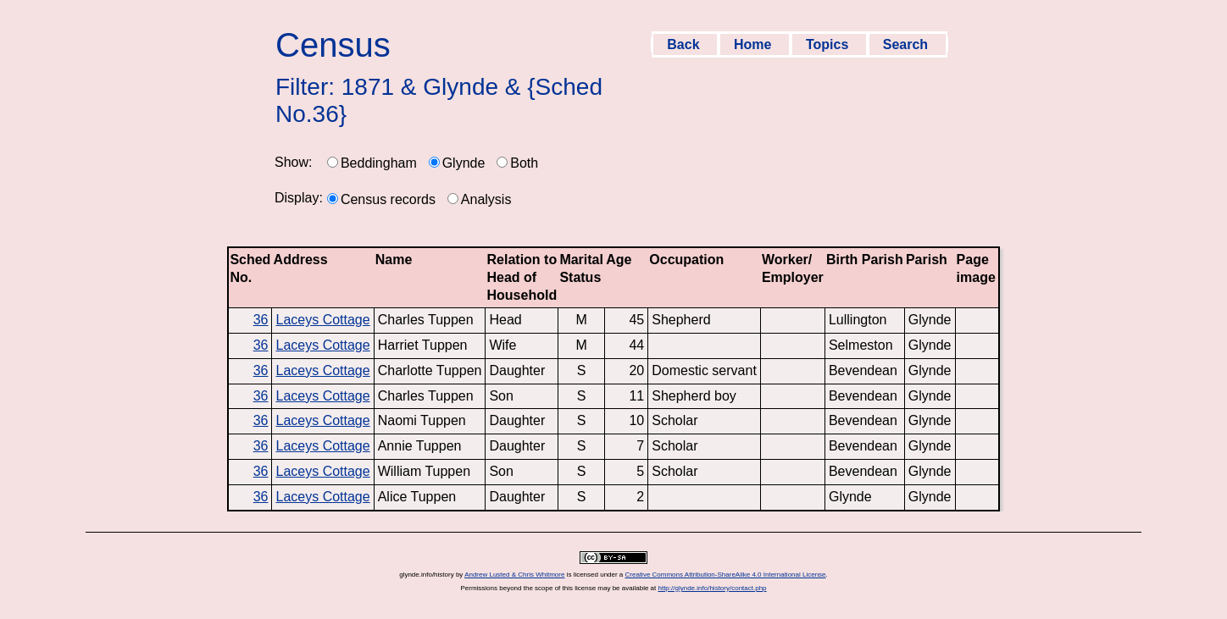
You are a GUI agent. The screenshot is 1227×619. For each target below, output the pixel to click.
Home (754, 44)
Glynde (464, 163)
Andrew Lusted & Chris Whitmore (514, 574)
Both (524, 163)
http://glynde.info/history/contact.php (712, 588)
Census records (388, 199)
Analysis (486, 199)
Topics (829, 44)
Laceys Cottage (322, 319)
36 (261, 319)
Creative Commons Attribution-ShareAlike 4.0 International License (725, 574)
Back (685, 44)
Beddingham (379, 163)
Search (907, 44)
